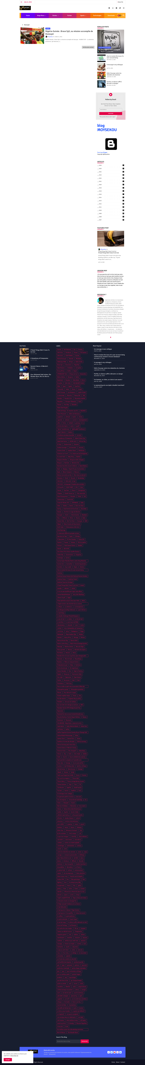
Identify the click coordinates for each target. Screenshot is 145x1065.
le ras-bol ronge (61, 922)
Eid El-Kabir (60, 527)
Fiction (69, 15)
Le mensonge (60, 395)
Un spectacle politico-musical (65, 796)
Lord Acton (60, 631)
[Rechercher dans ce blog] (68, 1041)
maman (83, 934)
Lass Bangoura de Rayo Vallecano (66, 610)
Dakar (58, 505)
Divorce (78, 518)
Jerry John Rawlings (78, 594)
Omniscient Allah (77, 674)
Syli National (67, 349)
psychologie (72, 977)
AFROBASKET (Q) (62, 374)
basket (74, 417)
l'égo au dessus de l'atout (79, 898)
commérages (60, 845)
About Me (120, 2)
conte (65, 849)
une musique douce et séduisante (66, 1017)
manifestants (61, 937)
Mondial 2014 (68, 398)
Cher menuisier (81, 493)
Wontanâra (73, 806)
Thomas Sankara (61, 784)
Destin (67, 515)
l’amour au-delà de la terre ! (64, 931)
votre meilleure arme (72, 1020)
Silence (59, 754)
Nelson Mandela (61, 671)
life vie (76, 928)
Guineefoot (69, 564)
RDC (82, 705)
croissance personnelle (70, 855)
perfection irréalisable (63, 968)
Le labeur (69, 619)
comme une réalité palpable (72, 842)
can (80, 833)
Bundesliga (81, 478)
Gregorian (78, 554)
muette (68, 947)
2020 (111, 184)
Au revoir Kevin (61, 456)
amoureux (60, 821)
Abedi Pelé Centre (62, 441)
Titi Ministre (60, 787)
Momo (74, 652)
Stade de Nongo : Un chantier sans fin (67, 411)
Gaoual (59, 548)
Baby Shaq (71, 456)
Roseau (85, 717)
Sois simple (77, 754)
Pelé (78, 680)
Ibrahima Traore (61, 579)
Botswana (60, 478)
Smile (70, 754)
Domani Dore (60, 521)
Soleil (58, 757)
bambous (59, 827)
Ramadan (74, 404)
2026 (111, 165)
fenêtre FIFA (60, 879)
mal (70, 934)
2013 (111, 200)
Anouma (81, 447)
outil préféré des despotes (64, 962)
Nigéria (59, 674)
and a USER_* (61, 824)
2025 (111, 168)
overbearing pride (78, 962)
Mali (84, 395)
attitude (67, 417)
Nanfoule (78, 665)
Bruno (83, 380)
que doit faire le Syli (62, 980)
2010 (111, 210)
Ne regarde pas (74, 668)
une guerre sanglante (72, 1014)
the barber (67, 1002)
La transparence (78, 607)
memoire (83, 940)
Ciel (85, 496)
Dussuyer (79, 521)
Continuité (70, 499)
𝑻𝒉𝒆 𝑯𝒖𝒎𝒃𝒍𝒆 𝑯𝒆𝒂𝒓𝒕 (73, 1032)
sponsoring (74, 996)
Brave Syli (60, 365)
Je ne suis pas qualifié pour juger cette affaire (69, 591)
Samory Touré (61, 738)
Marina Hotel (74, 640)
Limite (82, 625)
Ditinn (71, 518)
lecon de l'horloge (62, 925)
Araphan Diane (72, 450)
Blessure (76, 472)
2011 (111, 207)
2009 (111, 213)
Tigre (70, 784)
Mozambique (78, 659)
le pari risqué (73, 919)
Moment (68, 652)
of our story (65, 953)
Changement (81, 490)
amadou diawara (69, 818)
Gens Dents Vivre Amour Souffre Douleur (68, 551)
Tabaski (59, 772)
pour (63, 971)
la (83, 423)
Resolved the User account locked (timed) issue (70, 714)
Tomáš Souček (78, 787)
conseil (59, 849)
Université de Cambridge (75, 800)
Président (60, 702)
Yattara (59, 809)
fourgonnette (61, 885)
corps (85, 852)
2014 (111, 197)
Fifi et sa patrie (82, 542)
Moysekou (108, 298)
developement (83, 420)
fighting (59, 882)
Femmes (73, 542)
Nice (70, 671)
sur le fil (67, 999)
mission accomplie (69, 944)
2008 (111, 216)
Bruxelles (59, 383)
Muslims (59, 662)
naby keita (75, 947)
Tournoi (66, 790)
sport (80, 996)
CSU (76, 487)
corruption (78, 368)
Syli (74, 349)
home (64, 888)
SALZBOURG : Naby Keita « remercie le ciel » (69, 723)
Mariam (83, 637)
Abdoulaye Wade (61, 361)
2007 (111, 220)
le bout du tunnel (80, 913)
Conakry (80, 349)
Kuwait (76, 352)
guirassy (77, 423)
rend (70, 983)
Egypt (64, 386)
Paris (79, 401)
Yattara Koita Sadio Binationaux (72, 809)
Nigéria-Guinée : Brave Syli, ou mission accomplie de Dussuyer (69, 32)
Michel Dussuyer (61, 358)
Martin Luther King (62, 643)
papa (63, 965)
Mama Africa (67, 637)
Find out (59, 545)
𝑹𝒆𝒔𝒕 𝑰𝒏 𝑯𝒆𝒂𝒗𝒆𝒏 (61, 1032)
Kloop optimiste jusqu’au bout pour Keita (68, 600)
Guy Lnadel (68, 567)
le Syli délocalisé (61, 907)
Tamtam (66, 772)
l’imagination (78, 931)
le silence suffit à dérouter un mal (77, 922)
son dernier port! (66, 993)
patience (77, 965)
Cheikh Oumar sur (69, 493)
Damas (71, 505)
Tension (84, 775)
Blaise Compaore (67, 472)
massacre (77, 937)
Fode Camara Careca (69, 545)
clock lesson (68, 839)
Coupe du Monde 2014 (63, 502)
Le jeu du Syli (61, 619)
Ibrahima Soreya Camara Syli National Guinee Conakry (72, 576)
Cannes (59, 490)
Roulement (60, 720)
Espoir (71, 536)
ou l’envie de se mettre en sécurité (66, 959)
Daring (59, 509)
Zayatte (66, 812)
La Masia (59, 607)
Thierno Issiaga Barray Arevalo (75, 781)
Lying (67, 631)
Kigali (69, 597)
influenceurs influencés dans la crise (74, 891)
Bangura (59, 463)
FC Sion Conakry (71, 539)
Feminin (59, 542)
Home (28, 15)
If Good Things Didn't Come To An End (108, 253)
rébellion (67, 986)
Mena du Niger (80, 646)
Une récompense (61, 800)
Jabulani (66, 588)
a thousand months (77, 815)
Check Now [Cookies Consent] (13, 1055)
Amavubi (76, 444)
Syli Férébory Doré (69, 766)
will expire (83, 1020)
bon (81, 830)
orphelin (68, 956)
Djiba (58, 386)
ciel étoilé (60, 839)
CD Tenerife (60, 487)
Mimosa (70, 649)
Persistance (60, 683)
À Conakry (71, 1023)
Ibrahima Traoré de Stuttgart (65, 582)
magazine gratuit (62, 934)
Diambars (84, 515)
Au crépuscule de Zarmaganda (78, 453)
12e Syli (79, 435)
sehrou (77, 989)
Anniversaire (72, 447)
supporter (60, 999)
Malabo (81, 634)
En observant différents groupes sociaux (68, 533)
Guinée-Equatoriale (80, 564)
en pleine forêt (61, 870)
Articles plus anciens (88, 47)
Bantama (66, 463)
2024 (111, 172)
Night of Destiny (78, 671)
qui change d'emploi (76, 980)
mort (84, 944)
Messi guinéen (61, 649)
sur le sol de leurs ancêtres (79, 999)
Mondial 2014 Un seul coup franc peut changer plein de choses (71, 656)
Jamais (73, 588)
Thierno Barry (61, 781)
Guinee (59, 349)
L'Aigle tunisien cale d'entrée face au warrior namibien (69, 604)
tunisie (81, 1008)
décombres (70, 867)
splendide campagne (62, 996)
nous (58, 953)
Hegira (75, 567)
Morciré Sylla (68, 659)
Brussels (73, 478)
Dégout (59, 524)
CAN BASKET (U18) (78, 383)
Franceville (60, 389)
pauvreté (84, 965)
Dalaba (65, 505)
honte (70, 888)
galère (79, 885)
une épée (80, 1017)
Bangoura (70, 377)
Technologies (97, 15)
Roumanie (68, 720)
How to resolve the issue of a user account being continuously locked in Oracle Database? (115, 58)
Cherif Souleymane (62, 496)
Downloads (111, 15)
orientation (60, 956)
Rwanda (71, 358)
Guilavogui (60, 558)
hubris (76, 888)
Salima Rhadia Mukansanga (64, 735)
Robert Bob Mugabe (62, 407)
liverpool (83, 928)
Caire (81, 487)
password (69, 965)
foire (65, 882)
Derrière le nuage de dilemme (72, 512)
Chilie (79, 496)
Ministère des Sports (80, 649)
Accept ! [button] (8, 1059)
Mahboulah (60, 634)
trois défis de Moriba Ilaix (64, 1008)
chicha (80, 417)
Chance (73, 490)
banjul (66, 827)
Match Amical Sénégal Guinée (78, 643)
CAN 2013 (60, 355)
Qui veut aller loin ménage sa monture (67, 705)
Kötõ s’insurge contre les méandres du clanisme (114, 74)
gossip (59, 888)
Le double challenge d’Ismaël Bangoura (68, 616)
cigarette (59, 420)
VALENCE (83, 411)
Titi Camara (83, 352)
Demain (59, 512)
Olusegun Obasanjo (70, 401)
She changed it (72, 751)
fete (67, 879)
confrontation (70, 845)
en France (78, 867)
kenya (78, 894)
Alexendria (83, 374)
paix (58, 965)
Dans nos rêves (79, 505)
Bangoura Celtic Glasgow (77, 460)
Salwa (76, 735)
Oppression (68, 677)
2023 (111, 175)
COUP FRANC (69, 355)
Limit (76, 625)
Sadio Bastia (60, 726)
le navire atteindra (62, 919)
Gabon (67, 389)
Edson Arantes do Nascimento (72, 524)
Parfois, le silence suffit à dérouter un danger (114, 82)
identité (59, 891)
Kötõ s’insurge (61, 392)
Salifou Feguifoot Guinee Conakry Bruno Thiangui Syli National (72, 733)
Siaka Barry (82, 751)
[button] (119, 15)
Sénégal (80, 769)
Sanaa (78, 738)
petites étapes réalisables (79, 968)
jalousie (59, 894)
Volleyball (66, 803)
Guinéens (60, 567)
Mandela (59, 398)
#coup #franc (61, 371)
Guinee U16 (60, 564)
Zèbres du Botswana (74, 414)
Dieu (58, 518)
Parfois (59, 680)
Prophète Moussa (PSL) (74, 698)
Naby (71, 665)
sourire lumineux (78, 993)
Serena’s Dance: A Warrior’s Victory (39, 367)
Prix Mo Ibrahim (61, 698)
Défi (86, 521)
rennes (75, 983)
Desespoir (60, 515)
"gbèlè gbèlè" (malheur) (78, 429)
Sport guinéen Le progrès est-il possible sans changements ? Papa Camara (69, 760)
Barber (77, 377)
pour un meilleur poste (63, 974)
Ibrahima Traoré (72, 579)
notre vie (80, 950)
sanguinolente (82, 986)
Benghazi (68, 380)
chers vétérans (83, 836)
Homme (82, 567)
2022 (111, 178)
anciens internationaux (71, 821)
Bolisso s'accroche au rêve (64, 475)
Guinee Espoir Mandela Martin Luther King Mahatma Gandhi (71, 561)
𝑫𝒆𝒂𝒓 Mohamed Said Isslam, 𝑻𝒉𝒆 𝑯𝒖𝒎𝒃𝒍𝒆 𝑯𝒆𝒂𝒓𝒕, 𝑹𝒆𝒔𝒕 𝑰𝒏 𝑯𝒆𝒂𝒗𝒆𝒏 (41, 375)
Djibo (83, 518)
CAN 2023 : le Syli (70, 481)
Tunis (79, 790)
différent (74, 861)
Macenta (69, 395)
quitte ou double (61, 983)
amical (78, 818)
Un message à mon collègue (64, 793)
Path (73, 680)
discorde (81, 861)
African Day (82, 441)
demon (59, 861)
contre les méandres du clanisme (66, 852)
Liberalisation (61, 625)
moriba (79, 944)
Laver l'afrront (82, 610)
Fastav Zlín (81, 539)
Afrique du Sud (73, 374)
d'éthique (82, 855)
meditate (59, 940)
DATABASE (75, 502)
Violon (59, 803)
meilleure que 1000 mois (71, 940)
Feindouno (68, 352)
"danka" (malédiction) (63, 429)
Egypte (70, 386)
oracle (72, 426)
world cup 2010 (61, 1023)
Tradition (73, 790)
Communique (61, 499)
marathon (69, 937)
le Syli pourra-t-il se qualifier (65, 913)
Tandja (72, 772)
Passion (59, 404)
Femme (66, 542)
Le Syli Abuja (60, 613)
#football (78, 358)
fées (74, 885)
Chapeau (59, 493)
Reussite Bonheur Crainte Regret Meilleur (68, 717)
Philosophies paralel (62, 689)
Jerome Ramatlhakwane (63, 594)
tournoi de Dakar (61, 1005)
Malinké (59, 637)
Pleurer (59, 692)
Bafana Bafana (61, 377)
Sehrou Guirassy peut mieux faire (66, 744)
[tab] (28, 15)
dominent (60, 864)
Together (68, 787)
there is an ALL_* (77, 1002)
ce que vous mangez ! (63, 836)
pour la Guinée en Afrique (74, 971)
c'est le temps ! (73, 833)
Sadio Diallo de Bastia (72, 726)
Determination (75, 515)
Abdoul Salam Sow (80, 438)
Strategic (68, 763)
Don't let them (71, 521)
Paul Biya (66, 404)
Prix (80, 695)
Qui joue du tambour (70, 702)
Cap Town (66, 490)
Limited (59, 628)
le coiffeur (60, 916)
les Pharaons (72, 925)
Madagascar (74, 631)
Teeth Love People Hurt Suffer (65, 775)
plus (58, 971)
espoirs (59, 873)
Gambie (80, 545)
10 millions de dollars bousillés (65, 435)
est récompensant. (69, 873)
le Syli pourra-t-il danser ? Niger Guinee (68, 910)
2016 (111, 194)
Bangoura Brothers (62, 460)
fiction (64, 423)
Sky (65, 754)
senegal (83, 989)
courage (59, 855)
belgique (79, 827)
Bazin (58, 469)
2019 (111, 188)
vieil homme (60, 1020)
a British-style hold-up (63, 815)
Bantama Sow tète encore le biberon (67, 466)
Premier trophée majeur (63, 695)
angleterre (60, 417)
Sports (82, 15)
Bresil (66, 478)
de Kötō (76, 858)
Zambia (59, 812)
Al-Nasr (59, 444)
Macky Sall (77, 395)
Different (64, 518)
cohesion (67, 420)
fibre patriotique (75, 879)
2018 (111, 191)
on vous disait (82, 953)
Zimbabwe (70, 368)
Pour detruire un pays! (70, 692)
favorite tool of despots (76, 876)
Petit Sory (69, 683)
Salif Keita (60, 729)
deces (82, 858)
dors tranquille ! (69, 864)
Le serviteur (60, 622)
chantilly (73, 836)
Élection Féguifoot (81, 1023)
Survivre (59, 766)
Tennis (78, 775)
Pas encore (67, 680)
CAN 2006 (68, 383)
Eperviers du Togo (62, 536)
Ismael (82, 585)
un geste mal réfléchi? (78, 1011)
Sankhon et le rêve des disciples (66, 741)
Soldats (85, 754)
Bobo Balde (76, 380)
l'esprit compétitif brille (63, 898)
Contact (122, 1062)
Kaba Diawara (61, 368)
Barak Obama (83, 466)
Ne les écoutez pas (62, 668)
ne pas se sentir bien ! (63, 950)
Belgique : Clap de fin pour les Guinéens (73, 469)
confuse (79, 845)
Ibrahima (59, 573)
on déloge (73, 953)
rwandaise (60, 986)
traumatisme (72, 1005)
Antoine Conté (61, 450)
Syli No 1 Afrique (81, 766)
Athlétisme (81, 450)
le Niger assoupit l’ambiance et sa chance (68, 904)
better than (60, 830)
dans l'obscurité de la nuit (64, 858)
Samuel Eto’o (70, 738)
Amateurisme (67, 444)
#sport (75, 371)
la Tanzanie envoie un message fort (66, 901)
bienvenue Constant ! (72, 830)
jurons (72, 894)
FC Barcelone (60, 539)
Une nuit (78, 796)
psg (66, 977)
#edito (69, 371)
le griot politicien (70, 916)
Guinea (68, 558)
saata (74, 986)
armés (76, 824)
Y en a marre (82, 806)
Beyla (58, 472)
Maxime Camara (69, 646)
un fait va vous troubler (63, 1011)
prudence (59, 977)
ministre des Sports (62, 426)
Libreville (69, 625)
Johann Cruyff (61, 597)
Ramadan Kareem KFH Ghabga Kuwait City (68, 708)
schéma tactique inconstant (65, 989)
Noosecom (67, 674)
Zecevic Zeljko (75, 812)
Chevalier (72, 496)
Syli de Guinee (61, 769)
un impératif (60, 1014)
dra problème (60, 867)
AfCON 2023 (73, 441)
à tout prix (60, 1026)
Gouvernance (69, 554)
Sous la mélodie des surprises (77, 757)
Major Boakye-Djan (71, 634)
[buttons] (109, 8)
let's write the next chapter (64, 928)
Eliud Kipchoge (61, 530)
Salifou (67, 729)
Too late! (59, 790)
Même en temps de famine (71, 662)
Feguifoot (77, 386)
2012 (111, 204)
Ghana (73, 389)
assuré (82, 824)
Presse (74, 695)
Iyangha (59, 588)
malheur (76, 934)
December (84, 509)
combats (59, 842)
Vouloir (73, 803)
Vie (85, 800)
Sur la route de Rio (78, 763)
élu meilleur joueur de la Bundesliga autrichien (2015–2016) (70, 1030)
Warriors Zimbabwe (62, 806)
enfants (70, 870)
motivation (60, 947)
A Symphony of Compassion (39, 358)
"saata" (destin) (61, 432)
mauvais (85, 937)
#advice (70, 432)
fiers (84, 879)
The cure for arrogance (63, 778)
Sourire (65, 757)
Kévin (83, 600)
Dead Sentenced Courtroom (71, 509)
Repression (60, 711)
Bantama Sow (75, 463)
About (117, 1062)
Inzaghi (80, 389)
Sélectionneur (72, 769)
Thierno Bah (75, 778)
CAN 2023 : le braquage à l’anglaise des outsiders (70, 484)
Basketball (60, 380)
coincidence (77, 839)
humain (82, 888)
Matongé (59, 646)
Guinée (77, 355)
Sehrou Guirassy (81, 741)
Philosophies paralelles (77, 689)
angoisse (69, 824)
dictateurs (66, 861)
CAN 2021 (60, 481)
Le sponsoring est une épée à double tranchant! (109, 385)
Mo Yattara (60, 652)
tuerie (75, 1008)
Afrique (71, 361)
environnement (79, 870)
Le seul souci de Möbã (72, 622)
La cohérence (68, 607)
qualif (77, 426)
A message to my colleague (115, 64)
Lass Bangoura (71, 392)
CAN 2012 (60, 352)
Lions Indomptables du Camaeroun (73, 628)
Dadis (82, 502)
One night (60, 677)
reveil (81, 983)
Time (75, 784)
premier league (76, 974)
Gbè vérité (66, 548)
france (69, 885)
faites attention (80, 873)
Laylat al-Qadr (82, 392)
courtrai (74, 420)
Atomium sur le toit (62, 453)
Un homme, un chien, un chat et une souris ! (108, 379)
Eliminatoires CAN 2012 (73, 527)
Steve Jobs (60, 763)
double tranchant (81, 864)
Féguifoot (76, 365)
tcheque (59, 1002)
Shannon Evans (61, 751)
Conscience (68, 365)
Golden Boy (60, 554)
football (71, 423)
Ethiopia (77, 536)
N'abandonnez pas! (62, 665)
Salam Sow (84, 726)
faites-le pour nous (62, 876)
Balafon (78, 456)
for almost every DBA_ (75, 882)
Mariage (76, 637)
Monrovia (59, 659)
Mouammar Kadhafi (80, 398)
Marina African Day (62, 640)
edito (58, 423)
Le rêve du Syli (79, 619)
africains (59, 818)
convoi (79, 852)
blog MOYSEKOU (107, 127)
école (66, 1026)
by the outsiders (61, 833)
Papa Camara (77, 677)
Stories (54, 15)
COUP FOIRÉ (69, 487)
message (59, 944)
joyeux (66, 894)
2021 (111, 181)
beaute (72, 827)
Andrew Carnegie (62, 447)
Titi (80, 784)
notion (73, 950)
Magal (82, 631)
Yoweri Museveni (61, 414)
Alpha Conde (78, 361)
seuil (58, 993)
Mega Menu (40, 15)
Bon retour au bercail (80, 475)
